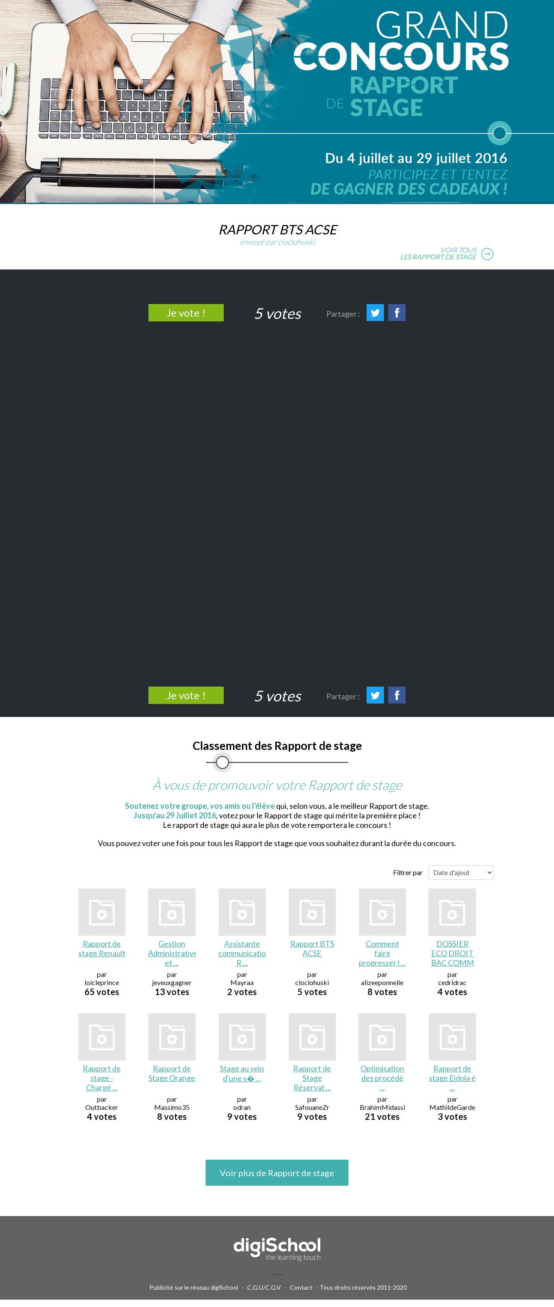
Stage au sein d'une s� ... (242, 1073)
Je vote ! (186, 312)
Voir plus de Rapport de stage (277, 1173)
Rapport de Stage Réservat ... (312, 1078)
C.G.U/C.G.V (264, 1287)
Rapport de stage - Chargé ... (102, 1078)
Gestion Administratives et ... (172, 953)
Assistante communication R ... (242, 953)
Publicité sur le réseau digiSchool (193, 1287)
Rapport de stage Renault (102, 948)
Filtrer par (408, 872)
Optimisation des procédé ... (382, 1078)
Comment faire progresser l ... (382, 953)
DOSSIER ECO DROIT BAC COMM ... (452, 954)
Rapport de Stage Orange (171, 1073)
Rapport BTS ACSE (312, 948)
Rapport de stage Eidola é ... (452, 1078)
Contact (301, 1287)
